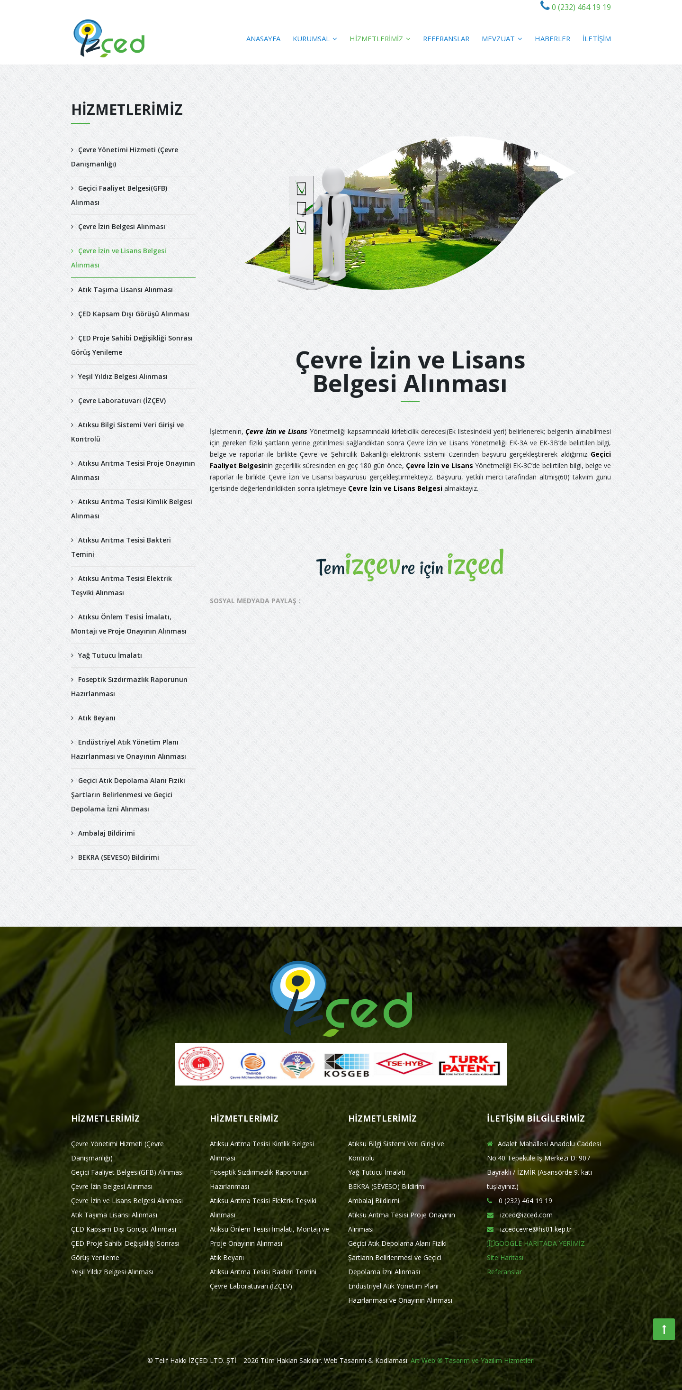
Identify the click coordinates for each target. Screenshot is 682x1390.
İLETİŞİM (597, 38)
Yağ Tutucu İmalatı (106, 655)
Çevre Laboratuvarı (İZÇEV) (118, 400)
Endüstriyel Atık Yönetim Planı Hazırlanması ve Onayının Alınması (128, 749)
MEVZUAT (502, 38)
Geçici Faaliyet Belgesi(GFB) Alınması (119, 195)
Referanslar (504, 1271)
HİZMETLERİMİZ (380, 38)
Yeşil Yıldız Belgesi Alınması (119, 376)
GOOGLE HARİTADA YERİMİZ (536, 1243)
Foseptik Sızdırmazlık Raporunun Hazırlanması (129, 686)
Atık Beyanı (93, 717)
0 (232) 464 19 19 (580, 7)
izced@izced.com (520, 1214)
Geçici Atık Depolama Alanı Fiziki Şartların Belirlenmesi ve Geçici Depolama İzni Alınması (128, 794)
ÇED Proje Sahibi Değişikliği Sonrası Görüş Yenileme (132, 345)
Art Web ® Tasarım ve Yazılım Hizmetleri (473, 1360)
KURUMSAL (315, 38)
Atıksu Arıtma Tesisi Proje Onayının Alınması (133, 470)
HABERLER (552, 38)
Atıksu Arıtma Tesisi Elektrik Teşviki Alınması (121, 585)
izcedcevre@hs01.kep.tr (529, 1229)
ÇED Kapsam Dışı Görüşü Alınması (130, 313)
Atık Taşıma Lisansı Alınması (122, 289)
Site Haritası (505, 1257)
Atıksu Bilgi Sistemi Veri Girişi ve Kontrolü (127, 431)
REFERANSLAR (446, 38)
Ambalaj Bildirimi (103, 833)
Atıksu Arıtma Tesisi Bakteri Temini (121, 547)
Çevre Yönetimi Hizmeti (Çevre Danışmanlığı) (124, 156)
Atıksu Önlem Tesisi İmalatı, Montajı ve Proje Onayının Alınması (129, 623)
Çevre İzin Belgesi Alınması (118, 226)
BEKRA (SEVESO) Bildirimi (115, 857)
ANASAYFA (263, 38)
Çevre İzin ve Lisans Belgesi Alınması (118, 257)
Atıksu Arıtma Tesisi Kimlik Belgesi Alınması (131, 508)
